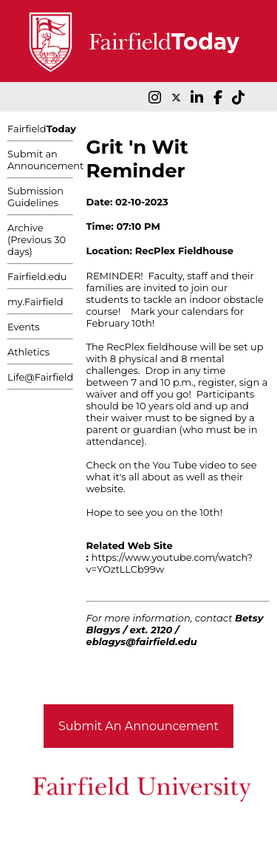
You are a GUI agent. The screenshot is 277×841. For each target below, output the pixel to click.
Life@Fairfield (40, 377)
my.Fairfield (35, 301)
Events (23, 327)
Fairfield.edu (37, 276)
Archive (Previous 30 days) (36, 239)
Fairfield (41, 129)
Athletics (28, 352)
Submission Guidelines (35, 196)
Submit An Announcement (138, 726)
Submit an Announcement (45, 159)
